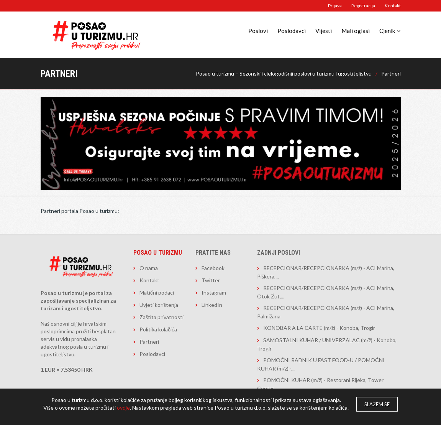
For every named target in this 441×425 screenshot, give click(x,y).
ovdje (123, 407)
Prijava (335, 5)
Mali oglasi (355, 30)
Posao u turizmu (157, 252)
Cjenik (387, 30)
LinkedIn (212, 304)
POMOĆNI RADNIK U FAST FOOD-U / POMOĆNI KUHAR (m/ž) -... (321, 364)
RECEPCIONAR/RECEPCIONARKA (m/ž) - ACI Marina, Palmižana (325, 312)
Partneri (391, 73)
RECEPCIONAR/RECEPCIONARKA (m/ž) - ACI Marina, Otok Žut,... (325, 292)
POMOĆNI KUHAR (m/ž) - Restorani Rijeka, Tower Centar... (320, 384)
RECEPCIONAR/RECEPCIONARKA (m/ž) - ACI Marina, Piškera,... (325, 272)
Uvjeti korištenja (158, 304)
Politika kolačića (158, 329)
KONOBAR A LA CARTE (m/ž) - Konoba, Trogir (319, 328)
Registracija (363, 5)
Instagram (214, 292)
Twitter (211, 280)
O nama (148, 268)
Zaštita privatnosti (161, 317)
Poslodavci (291, 30)
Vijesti (323, 30)
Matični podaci (156, 292)
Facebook (213, 268)
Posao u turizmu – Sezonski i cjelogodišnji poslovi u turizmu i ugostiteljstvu (284, 73)
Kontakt (393, 5)
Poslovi (258, 30)
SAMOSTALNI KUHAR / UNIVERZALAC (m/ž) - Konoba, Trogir (327, 344)
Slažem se (377, 404)
